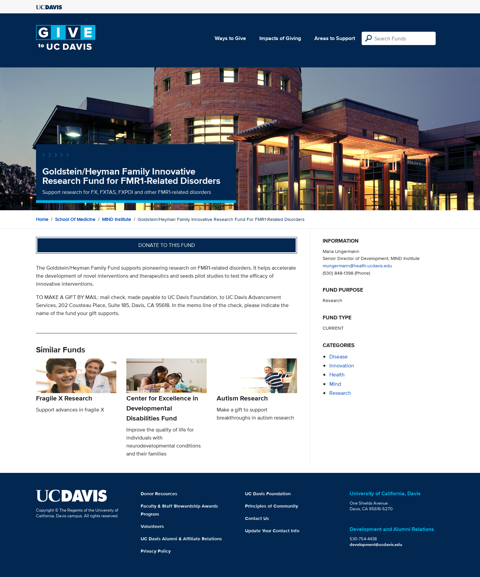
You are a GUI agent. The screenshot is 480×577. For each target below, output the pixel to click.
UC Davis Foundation (268, 493)
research (340, 393)
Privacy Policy (156, 551)
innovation (341, 365)
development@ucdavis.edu (376, 544)
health (337, 374)
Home (42, 219)
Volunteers (152, 526)
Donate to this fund (166, 245)
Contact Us (257, 518)
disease (338, 356)
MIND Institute (116, 219)
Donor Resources (159, 493)
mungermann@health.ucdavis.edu (357, 265)
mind (335, 384)
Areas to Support (334, 38)
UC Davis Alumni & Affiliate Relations (181, 538)
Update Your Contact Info (272, 530)
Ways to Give (230, 38)
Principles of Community (271, 506)
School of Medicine (75, 219)
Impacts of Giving (280, 38)
